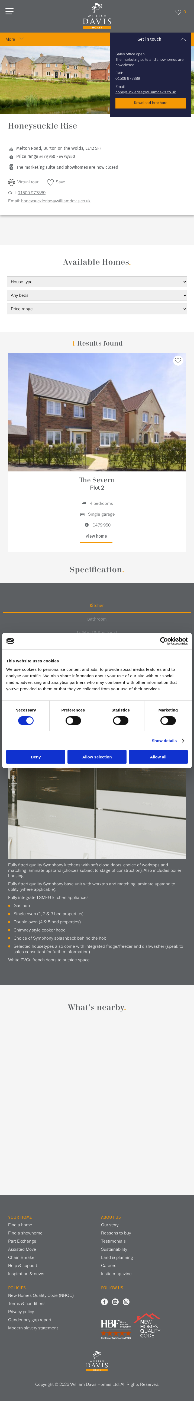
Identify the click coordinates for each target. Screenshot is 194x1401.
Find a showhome (25, 1233)
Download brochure (150, 103)
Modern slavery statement (33, 1328)
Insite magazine (116, 1274)
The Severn (97, 484)
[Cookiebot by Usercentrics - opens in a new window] (164, 641)
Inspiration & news (26, 1274)
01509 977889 (127, 79)
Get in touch (149, 39)
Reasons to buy (116, 1233)
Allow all (158, 757)
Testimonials (113, 1241)
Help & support (22, 1265)
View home (96, 536)
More (10, 39)
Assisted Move (22, 1249)
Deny (36, 757)
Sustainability (114, 1249)
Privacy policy (21, 1312)
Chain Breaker (22, 1257)
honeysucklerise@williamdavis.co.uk (145, 92)
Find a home (20, 1225)
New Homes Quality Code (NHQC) (41, 1295)
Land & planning (117, 1257)
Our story (109, 1225)
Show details (164, 740)
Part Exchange (22, 1241)
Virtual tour (27, 182)
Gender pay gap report (29, 1320)
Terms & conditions (27, 1303)
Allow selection (97, 757)
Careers (108, 1265)
